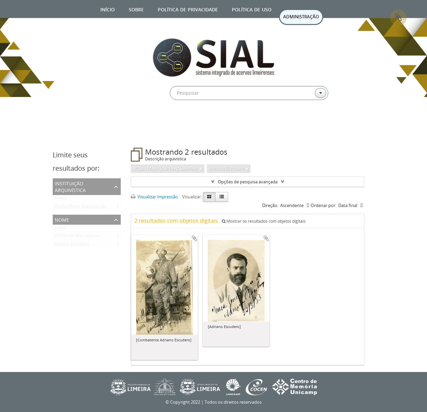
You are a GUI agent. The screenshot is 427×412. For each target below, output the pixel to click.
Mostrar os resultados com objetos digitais (264, 221)
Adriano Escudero (71, 245)
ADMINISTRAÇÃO (301, 17)
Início (107, 8)
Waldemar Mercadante (76, 237)
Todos (60, 199)
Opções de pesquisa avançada (248, 182)
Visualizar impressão (154, 197)
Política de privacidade (188, 8)
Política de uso (252, 8)
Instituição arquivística (70, 186)
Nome (62, 219)
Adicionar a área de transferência (194, 238)
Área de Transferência (398, 17)
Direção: (270, 205)
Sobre (136, 8)
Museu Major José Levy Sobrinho (86, 207)
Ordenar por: (323, 205)
